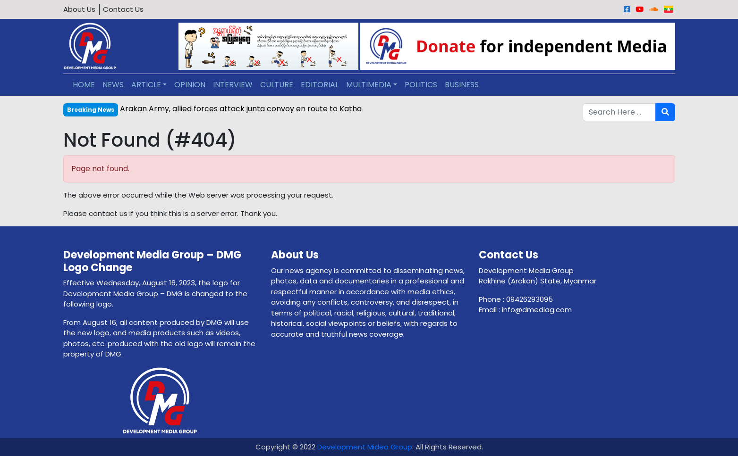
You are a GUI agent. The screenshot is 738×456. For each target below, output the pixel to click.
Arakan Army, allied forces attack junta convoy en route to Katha (241, 108)
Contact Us (123, 9)
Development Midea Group (364, 447)
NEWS (113, 84)
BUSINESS (462, 84)
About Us (79, 9)
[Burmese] (668, 9)
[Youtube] (640, 9)
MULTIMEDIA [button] (368, 84)
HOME (84, 84)
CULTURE (276, 84)
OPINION (189, 84)
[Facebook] (627, 9)
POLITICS (421, 84)
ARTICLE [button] (146, 84)
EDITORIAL (320, 84)
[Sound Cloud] (653, 9)
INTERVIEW (233, 84)
